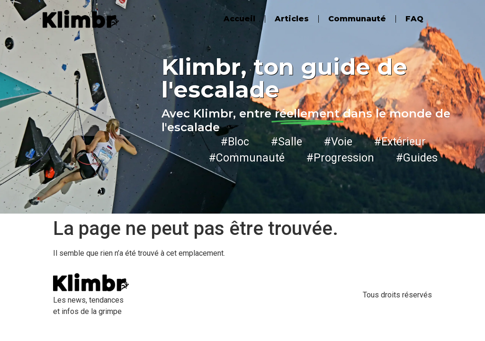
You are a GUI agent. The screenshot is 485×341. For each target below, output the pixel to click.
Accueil (239, 18)
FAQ (414, 18)
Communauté (357, 18)
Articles (292, 18)
